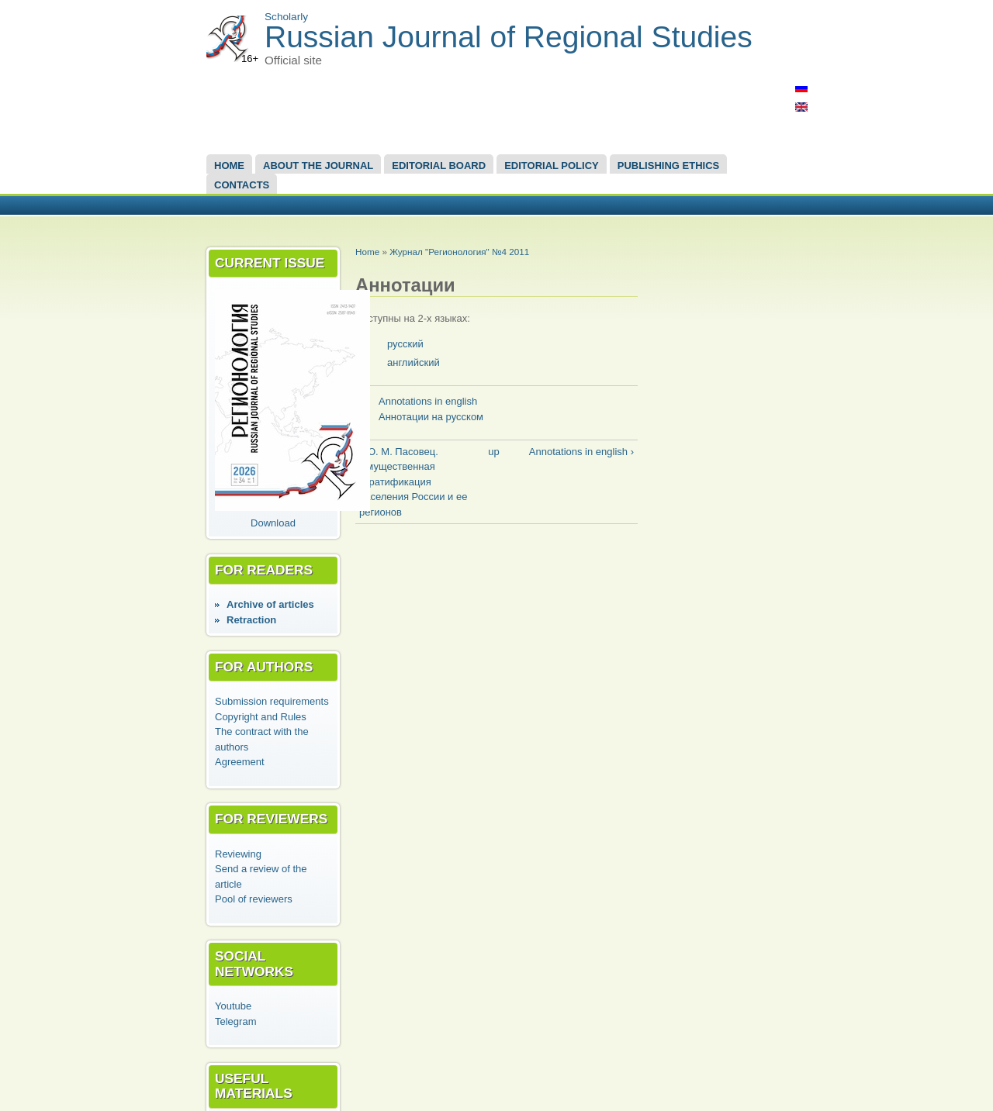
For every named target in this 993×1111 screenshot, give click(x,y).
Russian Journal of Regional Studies (509, 36)
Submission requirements (272, 701)
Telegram (235, 1021)
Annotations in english (428, 401)
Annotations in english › (581, 451)
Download (273, 523)
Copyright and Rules (260, 717)
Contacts (241, 185)
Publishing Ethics (668, 165)
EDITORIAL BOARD (439, 165)
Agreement (240, 762)
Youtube (233, 1006)
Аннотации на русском (431, 417)
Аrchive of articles (270, 604)
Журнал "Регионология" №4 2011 (459, 252)
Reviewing (238, 854)
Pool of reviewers (253, 899)
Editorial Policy (551, 165)
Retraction (251, 620)
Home (229, 165)
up (493, 451)
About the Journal (318, 165)
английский (413, 362)
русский (405, 344)
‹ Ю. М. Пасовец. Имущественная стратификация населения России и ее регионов (413, 482)
